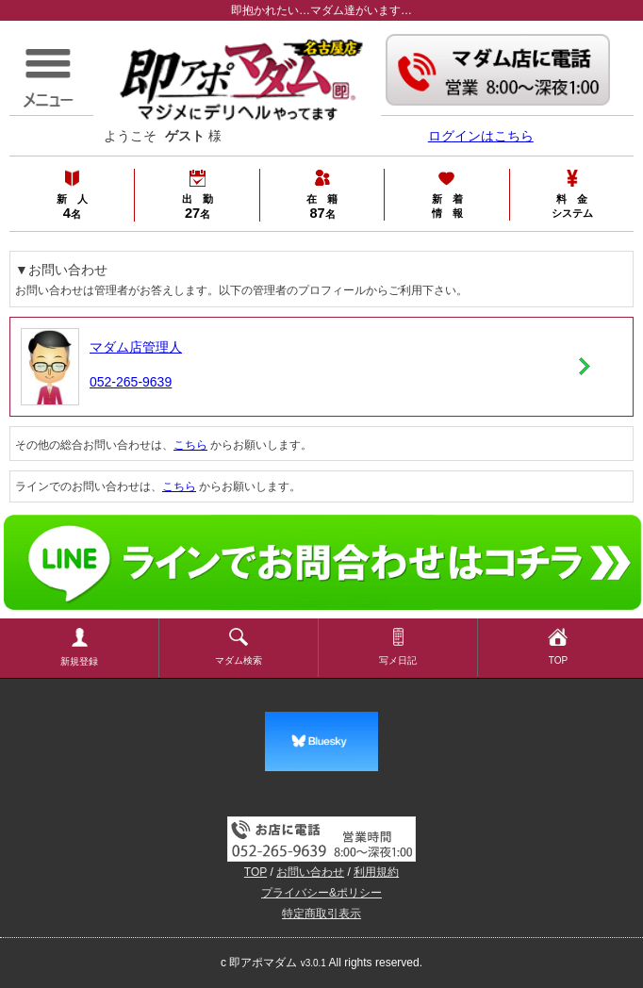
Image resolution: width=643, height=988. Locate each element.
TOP (558, 647)
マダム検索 (238, 647)
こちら (190, 445)
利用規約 (376, 872)
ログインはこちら (481, 135)
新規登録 (79, 647)
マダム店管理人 (136, 346)
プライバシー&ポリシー (321, 892)
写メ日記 (398, 647)
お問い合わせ (310, 872)
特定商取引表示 (321, 913)
